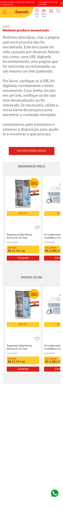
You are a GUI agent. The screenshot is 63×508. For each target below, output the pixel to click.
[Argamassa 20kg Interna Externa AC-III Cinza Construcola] (23, 219)
